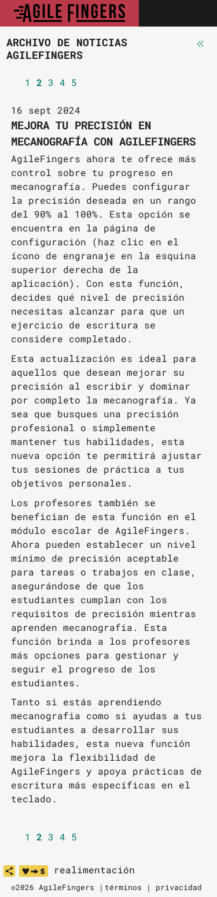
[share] (9, 871)
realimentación (94, 869)
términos (123, 887)
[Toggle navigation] (195, 13)
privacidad (179, 887)
